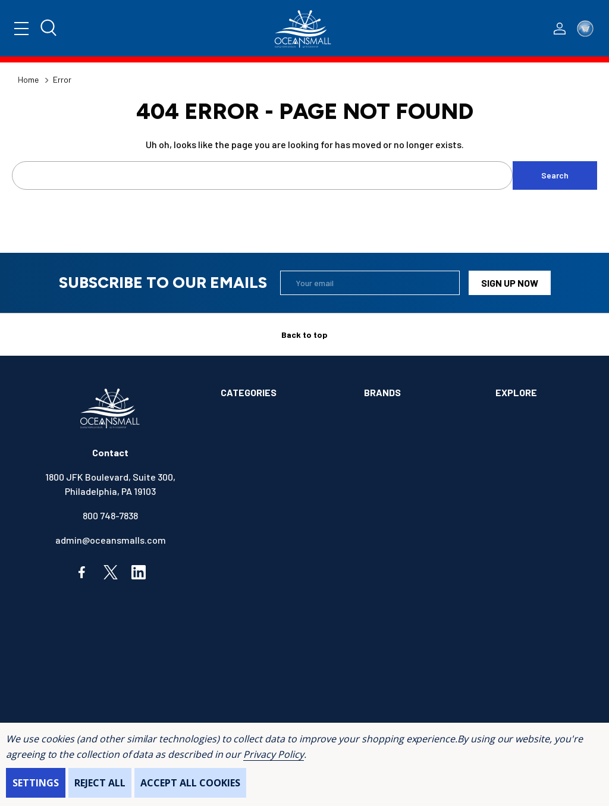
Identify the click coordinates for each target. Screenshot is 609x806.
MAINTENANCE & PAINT (269, 651)
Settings (35, 782)
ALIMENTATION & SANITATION (282, 417)
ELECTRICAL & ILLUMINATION (282, 553)
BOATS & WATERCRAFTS (272, 466)
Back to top (304, 335)
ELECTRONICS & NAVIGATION (281, 578)
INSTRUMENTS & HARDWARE (279, 626)
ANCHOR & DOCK (255, 441)
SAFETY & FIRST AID (263, 699)
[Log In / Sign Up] (560, 28)
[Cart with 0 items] (585, 28)
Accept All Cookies (190, 782)
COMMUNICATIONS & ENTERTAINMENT (263, 522)
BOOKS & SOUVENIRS (265, 490)
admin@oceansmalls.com (110, 539)
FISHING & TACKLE (260, 602)
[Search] (49, 28)
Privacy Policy (273, 754)
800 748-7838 (110, 515)
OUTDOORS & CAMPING (268, 675)
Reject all (99, 782)
